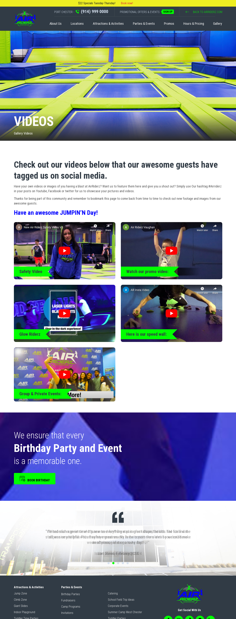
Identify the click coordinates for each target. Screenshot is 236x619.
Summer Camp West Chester (125, 612)
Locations (77, 23)
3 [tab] (118, 563)
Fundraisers (68, 600)
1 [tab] (108, 563)
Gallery (217, 23)
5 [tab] (128, 563)
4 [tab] (123, 563)
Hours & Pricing (193, 23)
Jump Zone (20, 593)
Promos (169, 23)
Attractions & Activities (108, 23)
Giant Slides (21, 606)
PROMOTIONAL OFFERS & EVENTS (147, 12)
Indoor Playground (24, 612)
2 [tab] (113, 563)
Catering (113, 593)
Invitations (67, 613)
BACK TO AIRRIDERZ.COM (204, 12)
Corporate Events (118, 606)
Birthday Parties (70, 594)
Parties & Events (144, 23)
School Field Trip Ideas (121, 599)
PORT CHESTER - (81, 11)
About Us (56, 23)
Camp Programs (70, 606)
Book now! (127, 3)
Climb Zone (20, 599)
